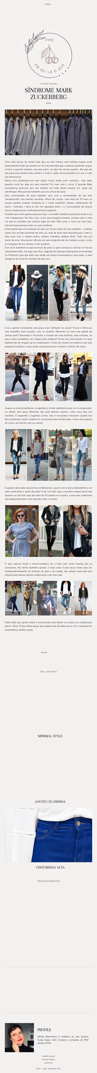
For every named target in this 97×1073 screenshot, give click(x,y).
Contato (48, 1063)
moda (48, 103)
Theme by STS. (54, 1069)
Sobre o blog (48, 1056)
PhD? (38, 1069)
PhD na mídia (48, 1060)
